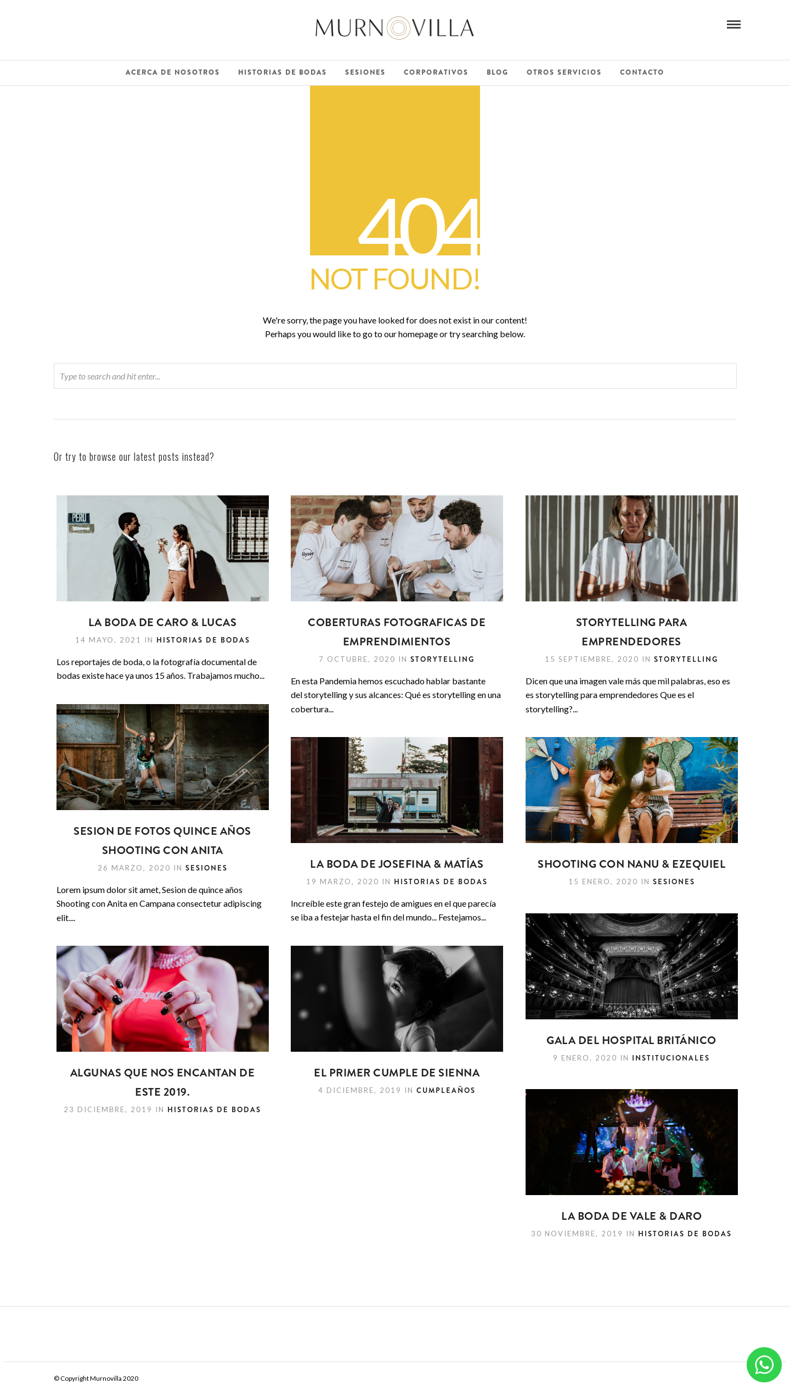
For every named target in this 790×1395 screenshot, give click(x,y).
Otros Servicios (564, 72)
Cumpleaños (446, 1090)
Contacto (642, 72)
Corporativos (436, 72)
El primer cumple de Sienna (396, 1073)
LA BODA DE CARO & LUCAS (162, 622)
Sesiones (365, 72)
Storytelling (442, 659)
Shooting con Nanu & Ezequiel (631, 864)
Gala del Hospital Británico (632, 1040)
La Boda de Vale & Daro (631, 1216)
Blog (498, 72)
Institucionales (671, 1058)
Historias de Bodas (282, 72)
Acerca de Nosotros (173, 72)
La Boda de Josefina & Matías (396, 864)
